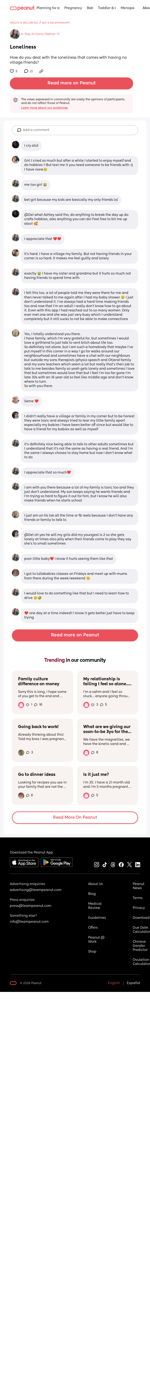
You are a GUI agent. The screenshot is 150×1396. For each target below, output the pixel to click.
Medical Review (95, 906)
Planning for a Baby (48, 8)
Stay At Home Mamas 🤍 (42, 34)
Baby (90, 8)
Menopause (127, 8)
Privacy (139, 908)
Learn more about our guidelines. (44, 107)
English (114, 983)
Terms (138, 898)
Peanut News (139, 886)
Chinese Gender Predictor (140, 946)
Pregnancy (73, 8)
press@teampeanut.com (30, 906)
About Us (95, 884)
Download (141, 918)
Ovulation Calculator (141, 962)
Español (133, 983)
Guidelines (97, 918)
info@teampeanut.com (29, 922)
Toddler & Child (107, 8)
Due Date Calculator (141, 930)
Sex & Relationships (56, 23)
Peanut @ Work (96, 940)
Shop (92, 951)
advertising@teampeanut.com (35, 890)
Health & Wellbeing (24, 23)
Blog (92, 894)
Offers (93, 927)
